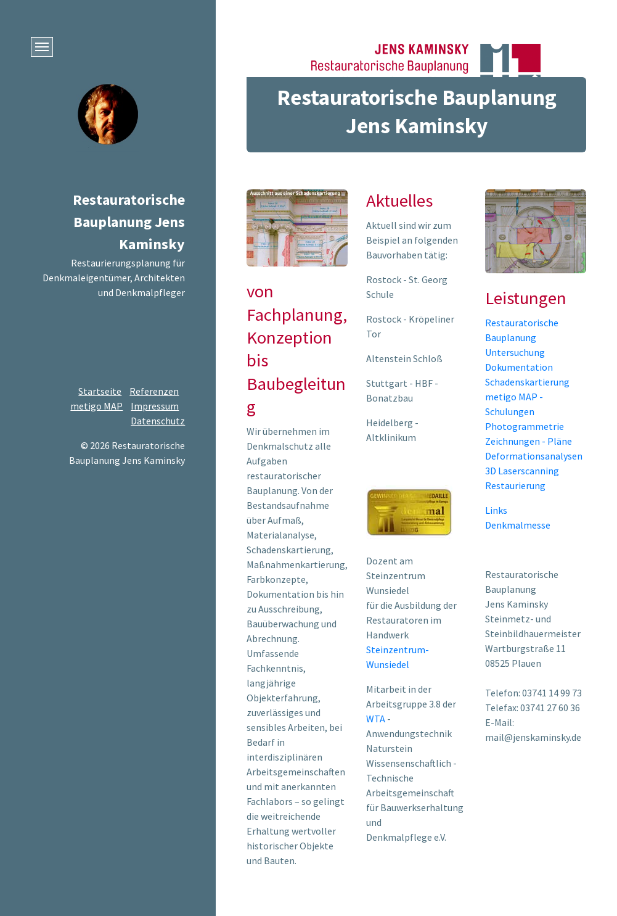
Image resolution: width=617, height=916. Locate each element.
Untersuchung (515, 352)
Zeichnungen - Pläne (528, 441)
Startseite (99, 391)
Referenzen (154, 391)
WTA (375, 718)
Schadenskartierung (527, 382)
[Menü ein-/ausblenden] (42, 47)
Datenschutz (158, 421)
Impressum (155, 406)
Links (496, 510)
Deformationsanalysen (533, 456)
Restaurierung (515, 485)
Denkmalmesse (517, 525)
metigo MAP (96, 406)
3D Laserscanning (522, 470)
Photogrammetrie (524, 426)
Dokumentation (519, 367)
